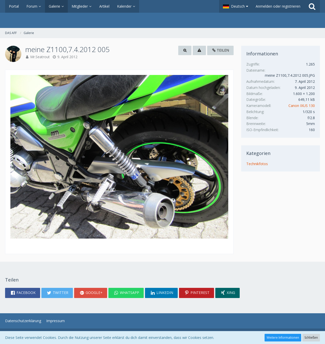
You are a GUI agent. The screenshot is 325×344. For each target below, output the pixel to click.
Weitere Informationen (283, 337)
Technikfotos (257, 163)
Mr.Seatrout (40, 56)
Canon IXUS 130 (301, 105)
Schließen (311, 337)
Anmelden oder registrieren (278, 6)
